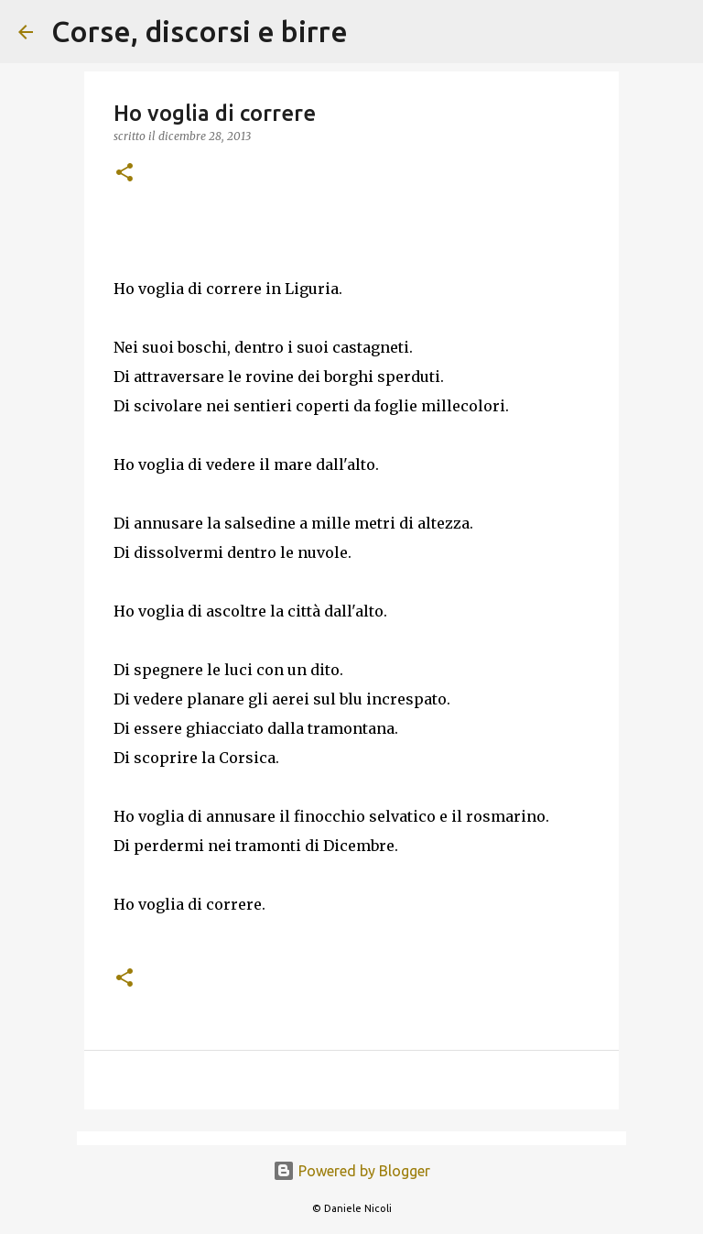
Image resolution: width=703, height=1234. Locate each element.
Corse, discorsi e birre (199, 31)
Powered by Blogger (351, 1171)
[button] (124, 173)
